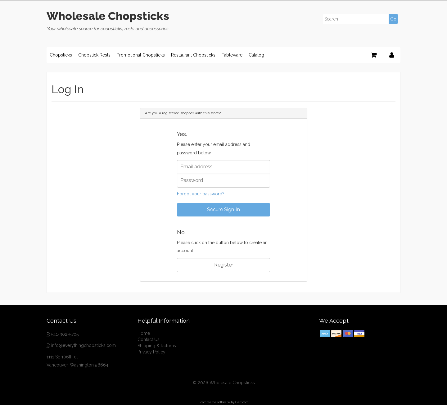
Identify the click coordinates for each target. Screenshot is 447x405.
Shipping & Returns (157, 345)
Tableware (232, 54)
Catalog (256, 54)
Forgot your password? (200, 193)
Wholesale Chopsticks (108, 15)
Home (144, 333)
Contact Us (149, 339)
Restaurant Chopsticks (193, 54)
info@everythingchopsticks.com (83, 345)
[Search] (360, 19)
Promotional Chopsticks (141, 54)
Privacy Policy (151, 351)
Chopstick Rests (94, 54)
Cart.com (241, 402)
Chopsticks (61, 54)
